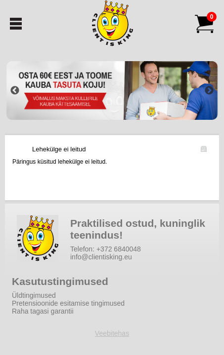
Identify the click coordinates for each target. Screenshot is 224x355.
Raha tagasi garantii (43, 311)
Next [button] (209, 91)
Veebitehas (112, 333)
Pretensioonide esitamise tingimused (68, 303)
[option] (112, 90)
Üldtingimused (34, 295)
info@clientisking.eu (101, 257)
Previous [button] (15, 91)
